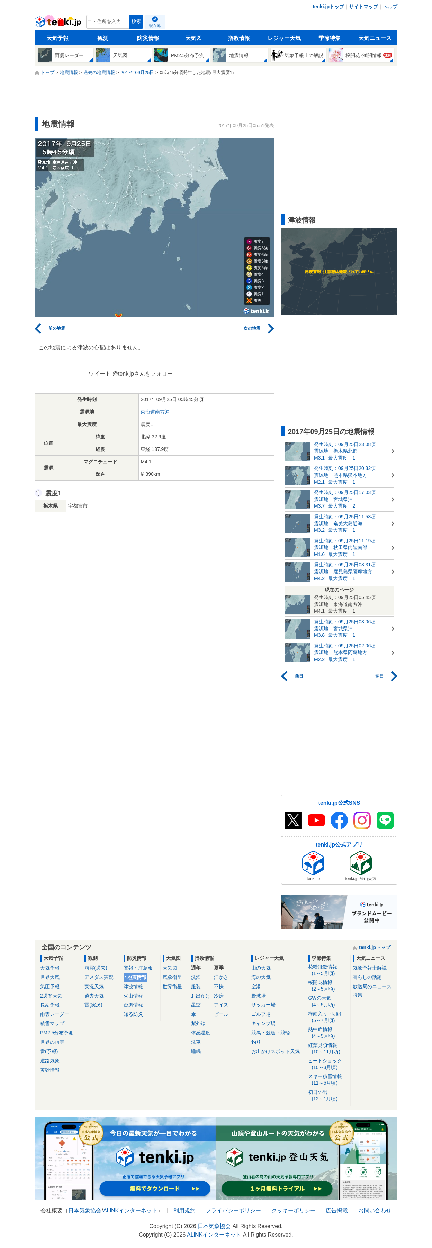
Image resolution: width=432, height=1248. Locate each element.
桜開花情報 (328, 986)
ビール (221, 1014)
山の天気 (261, 968)
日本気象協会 (84, 1210)
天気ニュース (375, 38)
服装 (196, 986)
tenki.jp (59, 23)
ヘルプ (390, 6)
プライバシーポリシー (233, 1210)
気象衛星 (172, 977)
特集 (357, 995)
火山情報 (133, 996)
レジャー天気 (284, 38)
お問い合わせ (375, 1210)
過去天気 (94, 996)
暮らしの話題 (367, 977)
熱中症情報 (328, 1033)
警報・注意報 (138, 968)
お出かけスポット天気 (275, 1051)
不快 (219, 986)
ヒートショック (328, 1064)
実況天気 (94, 986)
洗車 (196, 1042)
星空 (196, 1005)
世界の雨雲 (52, 1042)
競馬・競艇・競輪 (270, 1033)
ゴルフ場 (261, 1014)
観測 (102, 38)
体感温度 (200, 1033)
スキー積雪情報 (328, 1080)
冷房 (219, 996)
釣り (256, 1042)
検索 (136, 21)
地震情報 (136, 977)
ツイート (100, 374)
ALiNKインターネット (130, 1210)
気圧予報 (50, 986)
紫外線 (198, 1023)
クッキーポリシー (293, 1210)
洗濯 (196, 977)
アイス (221, 1005)
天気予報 (57, 38)
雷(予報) (49, 1051)
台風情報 (133, 1005)
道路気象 (50, 1060)
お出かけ (200, 996)
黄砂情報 (50, 1070)
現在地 (155, 25)
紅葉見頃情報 (328, 1048)
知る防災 (133, 1014)
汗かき (221, 977)
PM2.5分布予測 (56, 1033)
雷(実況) (93, 1005)
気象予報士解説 (370, 968)
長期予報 (50, 1005)
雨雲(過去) (95, 968)
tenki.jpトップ (328, 6)
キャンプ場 (263, 1023)
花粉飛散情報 (328, 970)
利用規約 (184, 1210)
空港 (256, 986)
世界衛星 (172, 986)
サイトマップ (363, 6)
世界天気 (50, 977)
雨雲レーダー (54, 1014)
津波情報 (133, 986)
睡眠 (196, 1051)
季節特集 (329, 38)
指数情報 (239, 38)
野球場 (258, 996)
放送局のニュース (372, 986)
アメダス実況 (99, 977)
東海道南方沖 (155, 412)
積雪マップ (52, 1023)
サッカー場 (263, 1005)
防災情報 (148, 38)
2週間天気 (51, 996)
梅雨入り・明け (328, 1017)
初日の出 (328, 1095)
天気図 (193, 38)
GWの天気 (328, 1001)
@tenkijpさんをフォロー (142, 374)
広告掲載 (337, 1210)
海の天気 (261, 977)
